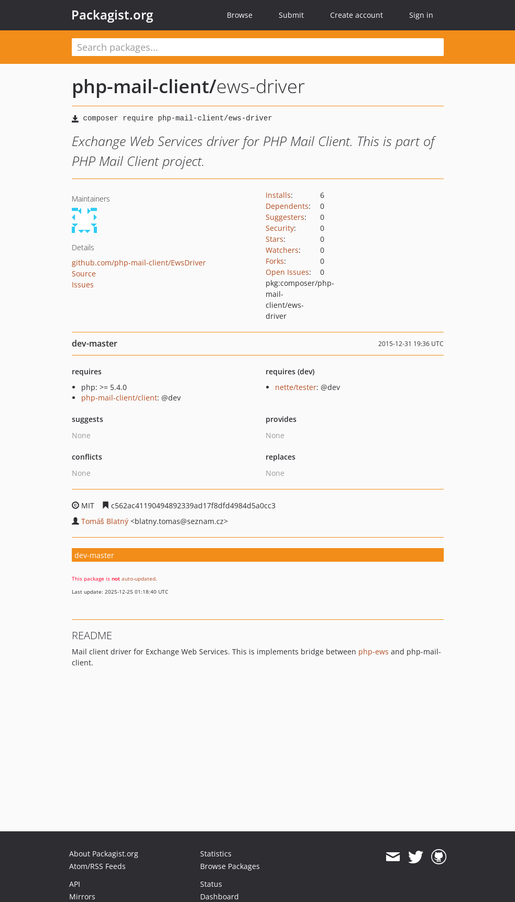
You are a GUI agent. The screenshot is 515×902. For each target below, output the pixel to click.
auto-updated (139, 578)
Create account (356, 15)
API (74, 884)
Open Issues (287, 272)
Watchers (282, 250)
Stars (274, 239)
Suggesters (285, 217)
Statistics (216, 854)
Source (84, 274)
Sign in (421, 15)
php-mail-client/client (119, 398)
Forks (275, 261)
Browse (240, 15)
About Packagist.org (103, 854)
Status (211, 884)
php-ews (373, 651)
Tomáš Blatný (104, 521)
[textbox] (258, 47)
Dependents (287, 206)
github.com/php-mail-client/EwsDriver (139, 263)
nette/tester (295, 387)
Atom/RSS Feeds (97, 866)
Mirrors (82, 896)
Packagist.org (112, 14)
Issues (83, 284)
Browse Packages (230, 866)
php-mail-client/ (144, 86)
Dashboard (219, 896)
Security (280, 228)
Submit (291, 15)
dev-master (94, 555)
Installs (278, 195)
